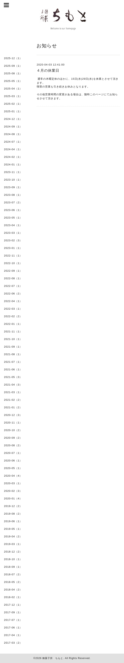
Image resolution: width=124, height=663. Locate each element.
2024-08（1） (13, 134)
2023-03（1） (13, 232)
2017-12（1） (13, 604)
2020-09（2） (13, 437)
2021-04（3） (13, 384)
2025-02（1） (13, 103)
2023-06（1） (13, 210)
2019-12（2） (13, 506)
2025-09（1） (13, 65)
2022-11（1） (13, 255)
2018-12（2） (13, 551)
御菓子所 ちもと (52, 658)
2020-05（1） (13, 468)
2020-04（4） (13, 475)
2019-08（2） (13, 513)
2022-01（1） (13, 323)
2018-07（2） (13, 574)
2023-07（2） (13, 202)
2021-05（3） (13, 377)
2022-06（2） (13, 293)
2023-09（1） (13, 187)
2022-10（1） (13, 263)
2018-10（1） (13, 559)
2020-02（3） (13, 490)
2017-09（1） (13, 612)
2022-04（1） (13, 301)
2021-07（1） (13, 361)
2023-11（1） (13, 172)
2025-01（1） (13, 111)
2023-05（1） (13, 217)
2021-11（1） (13, 331)
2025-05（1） (13, 81)
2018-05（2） (13, 581)
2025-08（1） (13, 73)
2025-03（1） (13, 96)
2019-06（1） (13, 521)
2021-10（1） (13, 339)
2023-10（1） (13, 179)
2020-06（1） (13, 460)
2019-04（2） (13, 536)
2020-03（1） (13, 483)
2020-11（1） (13, 422)
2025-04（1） (13, 88)
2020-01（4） (13, 498)
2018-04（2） (13, 589)
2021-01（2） (13, 407)
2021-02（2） (13, 399)
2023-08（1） (13, 194)
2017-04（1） (13, 635)
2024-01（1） (13, 164)
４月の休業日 (48, 71)
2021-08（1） (13, 354)
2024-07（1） (13, 141)
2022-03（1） (13, 308)
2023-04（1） (13, 225)
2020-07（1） (13, 452)
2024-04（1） (13, 149)
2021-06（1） (13, 369)
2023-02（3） (13, 240)
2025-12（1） (13, 58)
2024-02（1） (13, 156)
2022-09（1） (13, 270)
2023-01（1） (13, 248)
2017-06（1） (13, 627)
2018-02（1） (13, 597)
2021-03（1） (13, 392)
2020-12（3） (13, 415)
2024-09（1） (13, 126)
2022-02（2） (13, 316)
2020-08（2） (13, 445)
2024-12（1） (13, 118)
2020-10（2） (13, 430)
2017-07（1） (13, 619)
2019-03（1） (13, 544)
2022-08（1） (13, 278)
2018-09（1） (13, 566)
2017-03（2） (13, 642)
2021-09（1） (13, 346)
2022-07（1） (13, 285)
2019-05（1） (13, 528)
